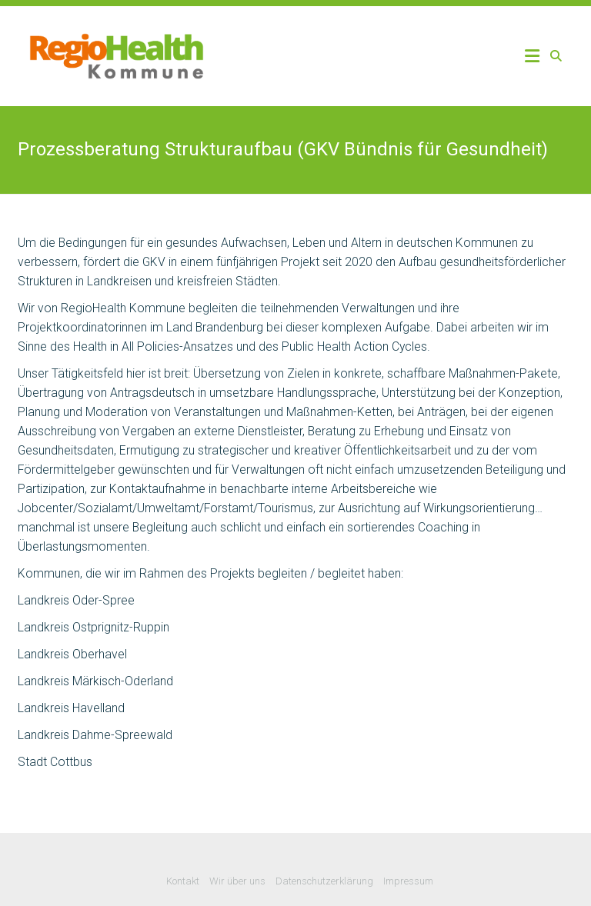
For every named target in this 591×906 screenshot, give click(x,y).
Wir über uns (237, 881)
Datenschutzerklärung (324, 881)
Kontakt (182, 881)
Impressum (408, 881)
